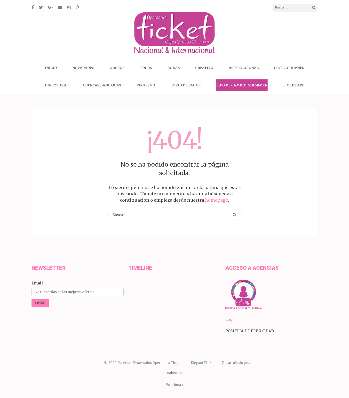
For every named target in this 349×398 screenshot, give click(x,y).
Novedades (83, 68)
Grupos (117, 68)
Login (230, 319)
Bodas (173, 68)
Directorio (56, 85)
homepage (216, 200)
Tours (146, 68)
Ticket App (293, 85)
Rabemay (174, 373)
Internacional (244, 68)
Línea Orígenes (289, 68)
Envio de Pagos (185, 85)
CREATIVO (204, 68)
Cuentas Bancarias (102, 85)
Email (37, 283)
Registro (145, 85)
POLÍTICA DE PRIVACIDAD (249, 331)
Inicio (51, 68)
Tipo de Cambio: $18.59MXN (242, 85)
